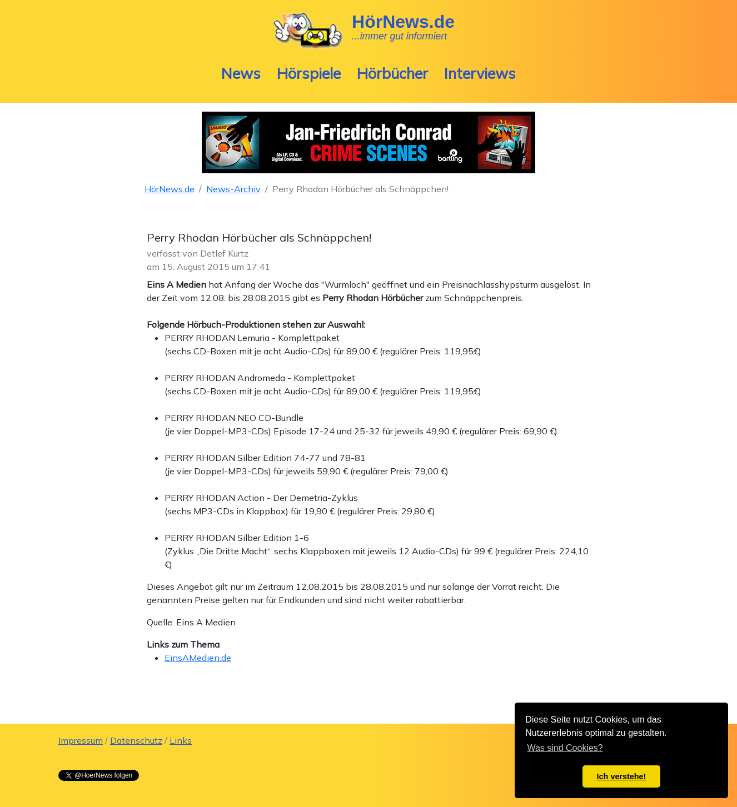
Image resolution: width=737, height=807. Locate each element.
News (241, 73)
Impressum (80, 740)
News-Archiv (233, 188)
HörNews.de (170, 188)
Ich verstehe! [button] (621, 776)
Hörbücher (392, 73)
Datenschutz (136, 740)
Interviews (480, 73)
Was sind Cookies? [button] (564, 748)
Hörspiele (309, 73)
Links (181, 740)
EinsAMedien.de (198, 657)
